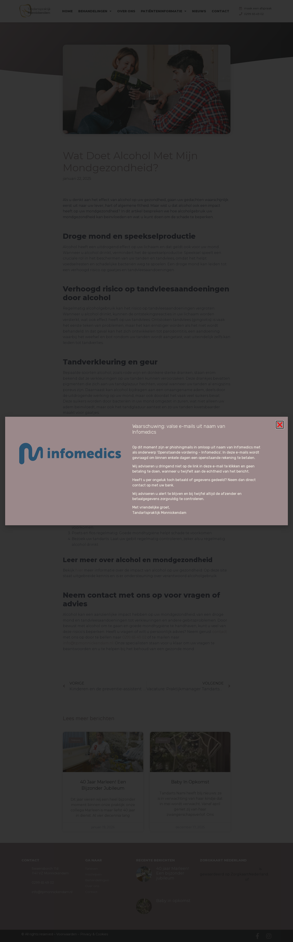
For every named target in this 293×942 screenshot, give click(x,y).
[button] (279, 424)
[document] (146, 471)
